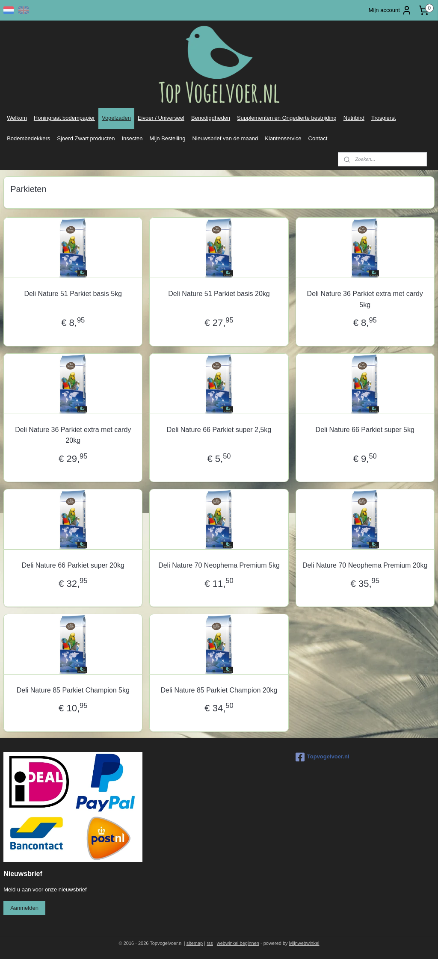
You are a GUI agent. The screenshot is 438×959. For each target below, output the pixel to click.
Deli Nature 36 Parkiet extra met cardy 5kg (365, 299)
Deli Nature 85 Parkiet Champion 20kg (218, 690)
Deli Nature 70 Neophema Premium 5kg (219, 565)
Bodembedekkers (28, 138)
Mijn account (390, 10)
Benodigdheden (210, 118)
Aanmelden (24, 908)
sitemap (194, 943)
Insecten (131, 138)
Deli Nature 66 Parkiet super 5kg (365, 429)
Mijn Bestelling (168, 138)
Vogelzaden (116, 118)
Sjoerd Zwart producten (86, 138)
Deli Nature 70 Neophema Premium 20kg (365, 565)
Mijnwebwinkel (304, 943)
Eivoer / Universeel (161, 118)
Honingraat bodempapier (64, 118)
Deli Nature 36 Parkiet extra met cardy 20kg (73, 435)
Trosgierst (383, 118)
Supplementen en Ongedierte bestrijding (287, 118)
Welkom (17, 118)
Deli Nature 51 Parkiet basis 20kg (218, 293)
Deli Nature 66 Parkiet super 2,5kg (219, 429)
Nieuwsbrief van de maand (225, 138)
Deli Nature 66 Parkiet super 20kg (73, 565)
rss (210, 943)
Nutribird (353, 118)
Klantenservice (283, 138)
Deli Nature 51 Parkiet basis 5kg (73, 293)
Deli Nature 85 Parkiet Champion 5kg (73, 690)
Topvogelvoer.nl (322, 757)
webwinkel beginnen (238, 943)
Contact (318, 138)
